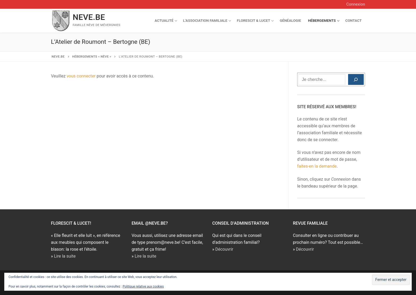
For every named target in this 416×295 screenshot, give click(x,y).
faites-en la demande (317, 166)
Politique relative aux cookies (143, 286)
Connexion (355, 4)
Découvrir (224, 249)
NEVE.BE (89, 17)
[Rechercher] (356, 79)
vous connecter (81, 76)
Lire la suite (64, 256)
